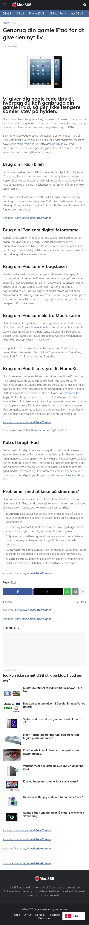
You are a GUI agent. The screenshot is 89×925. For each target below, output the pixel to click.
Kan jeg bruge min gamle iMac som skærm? (50, 781)
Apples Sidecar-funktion (36, 327)
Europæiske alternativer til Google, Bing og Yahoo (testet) (54, 705)
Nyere (8, 602)
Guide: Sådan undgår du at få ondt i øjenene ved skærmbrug (53, 814)
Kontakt (40, 914)
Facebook (54, 914)
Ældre (80, 602)
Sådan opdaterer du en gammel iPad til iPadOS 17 (53, 721)
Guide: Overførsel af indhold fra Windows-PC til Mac (53, 689)
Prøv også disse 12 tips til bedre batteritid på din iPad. (35, 430)
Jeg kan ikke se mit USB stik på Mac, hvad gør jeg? (43, 677)
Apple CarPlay (67, 172)
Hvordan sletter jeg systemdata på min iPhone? (53, 797)
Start (6, 22)
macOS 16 (76, 13)
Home (16, 914)
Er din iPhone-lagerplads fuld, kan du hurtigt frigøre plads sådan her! (51, 736)
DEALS (7, 13)
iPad (13, 22)
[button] (4, 5)
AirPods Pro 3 (57, 13)
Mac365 (28, 909)
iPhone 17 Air (37, 13)
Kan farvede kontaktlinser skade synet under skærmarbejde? (51, 752)
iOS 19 (20, 13)
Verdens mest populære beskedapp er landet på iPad (53, 767)
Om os (28, 914)
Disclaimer (44, 918)
